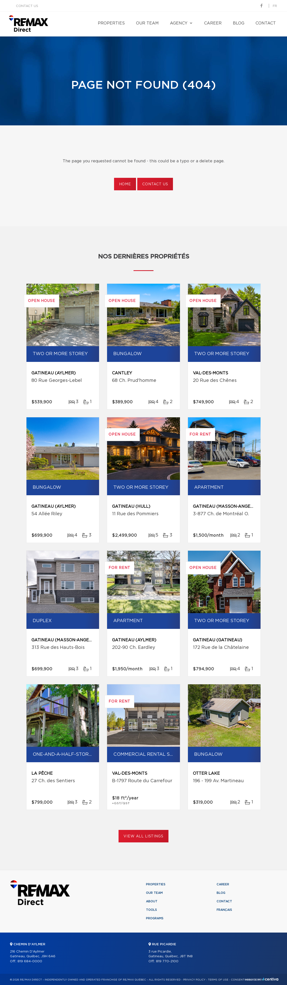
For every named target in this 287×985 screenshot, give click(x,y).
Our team (147, 23)
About (151, 901)
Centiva (271, 979)
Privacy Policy (194, 980)
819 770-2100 (167, 961)
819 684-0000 (29, 961)
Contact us (27, 6)
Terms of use (218, 980)
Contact (266, 23)
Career (213, 23)
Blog (238, 23)
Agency (178, 23)
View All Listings (143, 836)
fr (275, 6)
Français (224, 909)
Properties (111, 23)
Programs (154, 918)
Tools (151, 909)
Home (125, 184)
